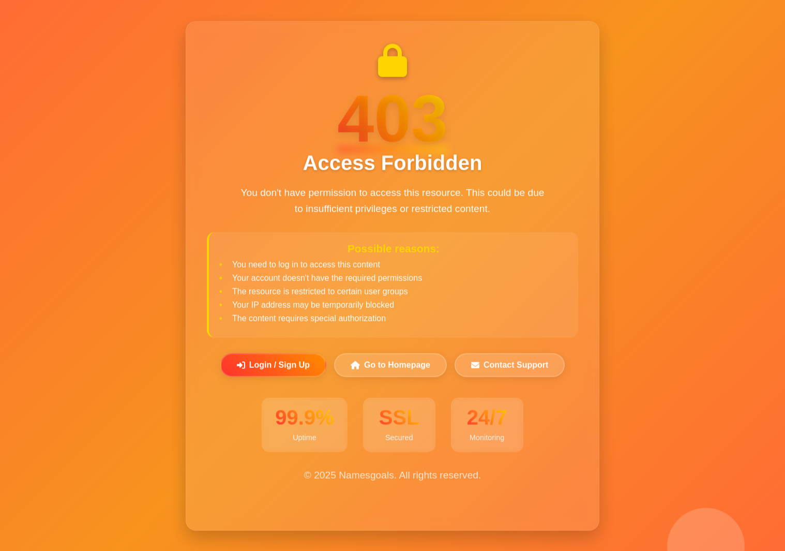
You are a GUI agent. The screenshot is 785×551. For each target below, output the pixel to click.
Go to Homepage (390, 365)
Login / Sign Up (273, 365)
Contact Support (509, 365)
